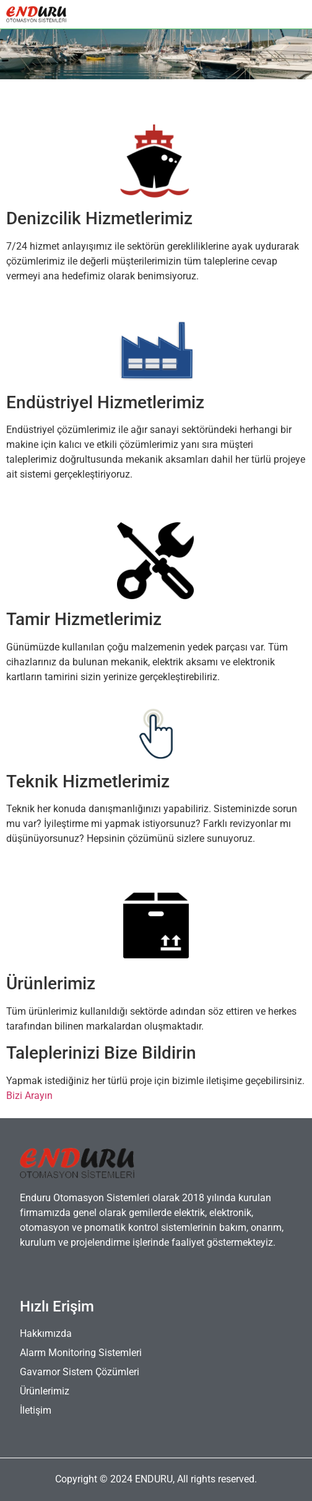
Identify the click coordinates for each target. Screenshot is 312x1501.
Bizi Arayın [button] (29, 1095)
